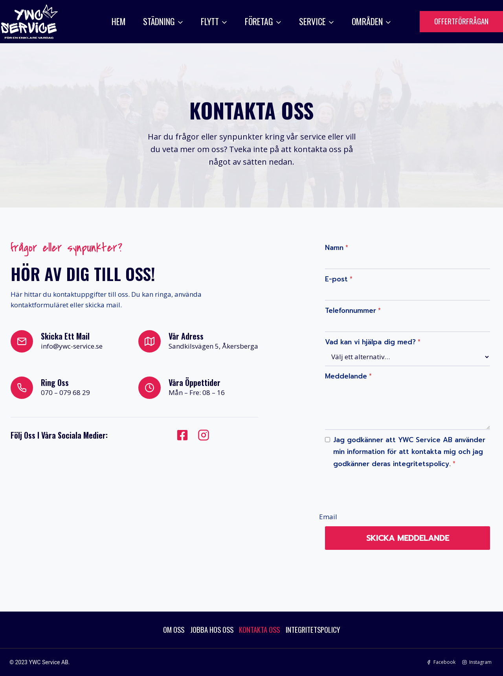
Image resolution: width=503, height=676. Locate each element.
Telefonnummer (352, 308)
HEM (119, 21)
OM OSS (166, 629)
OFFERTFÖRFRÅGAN (461, 20)
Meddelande (347, 373)
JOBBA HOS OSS (208, 629)
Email (327, 513)
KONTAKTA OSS (260, 629)
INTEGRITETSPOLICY (319, 629)
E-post (337, 276)
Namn (335, 245)
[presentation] (383, 486)
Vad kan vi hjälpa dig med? (371, 339)
